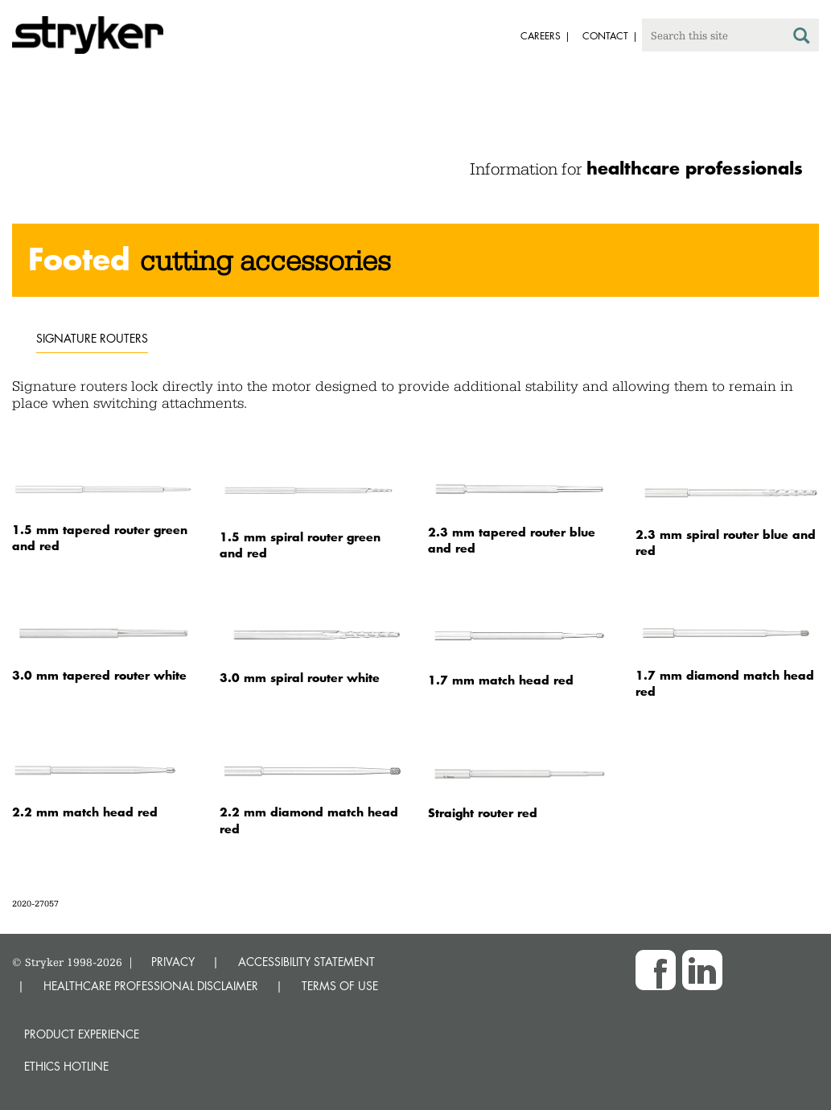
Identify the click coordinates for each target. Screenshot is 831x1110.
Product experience (81, 1034)
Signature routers (92, 338)
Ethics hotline (66, 1066)
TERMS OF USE (340, 985)
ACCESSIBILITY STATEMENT (306, 961)
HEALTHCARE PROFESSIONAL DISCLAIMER (150, 985)
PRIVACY (173, 961)
